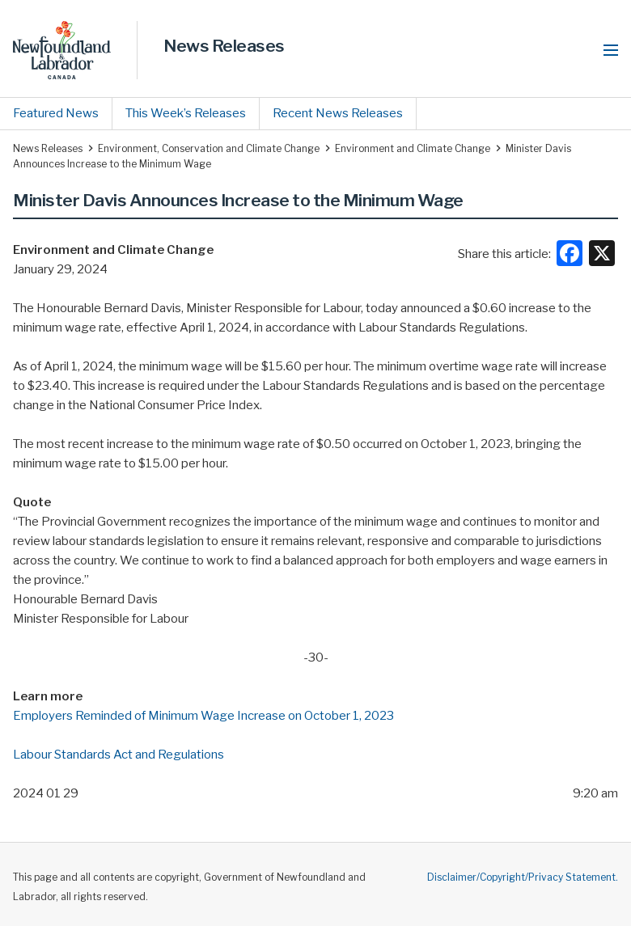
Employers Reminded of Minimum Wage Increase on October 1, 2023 (203, 715)
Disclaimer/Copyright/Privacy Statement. (522, 877)
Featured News (56, 113)
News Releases (224, 46)
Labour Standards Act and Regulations (118, 754)
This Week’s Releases (185, 113)
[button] (611, 50)
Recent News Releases (338, 113)
